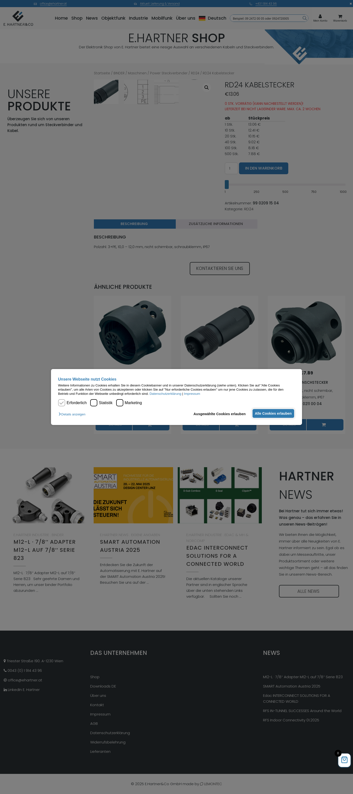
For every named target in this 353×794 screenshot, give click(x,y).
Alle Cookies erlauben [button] (272, 413)
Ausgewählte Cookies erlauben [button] (218, 414)
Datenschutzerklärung (165, 394)
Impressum (192, 394)
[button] (73, 414)
